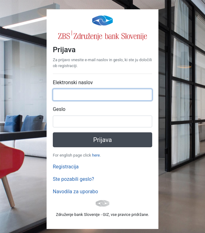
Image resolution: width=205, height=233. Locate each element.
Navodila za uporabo (75, 191)
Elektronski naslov (73, 82)
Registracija (66, 167)
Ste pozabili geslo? (73, 179)
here (96, 155)
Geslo (59, 109)
